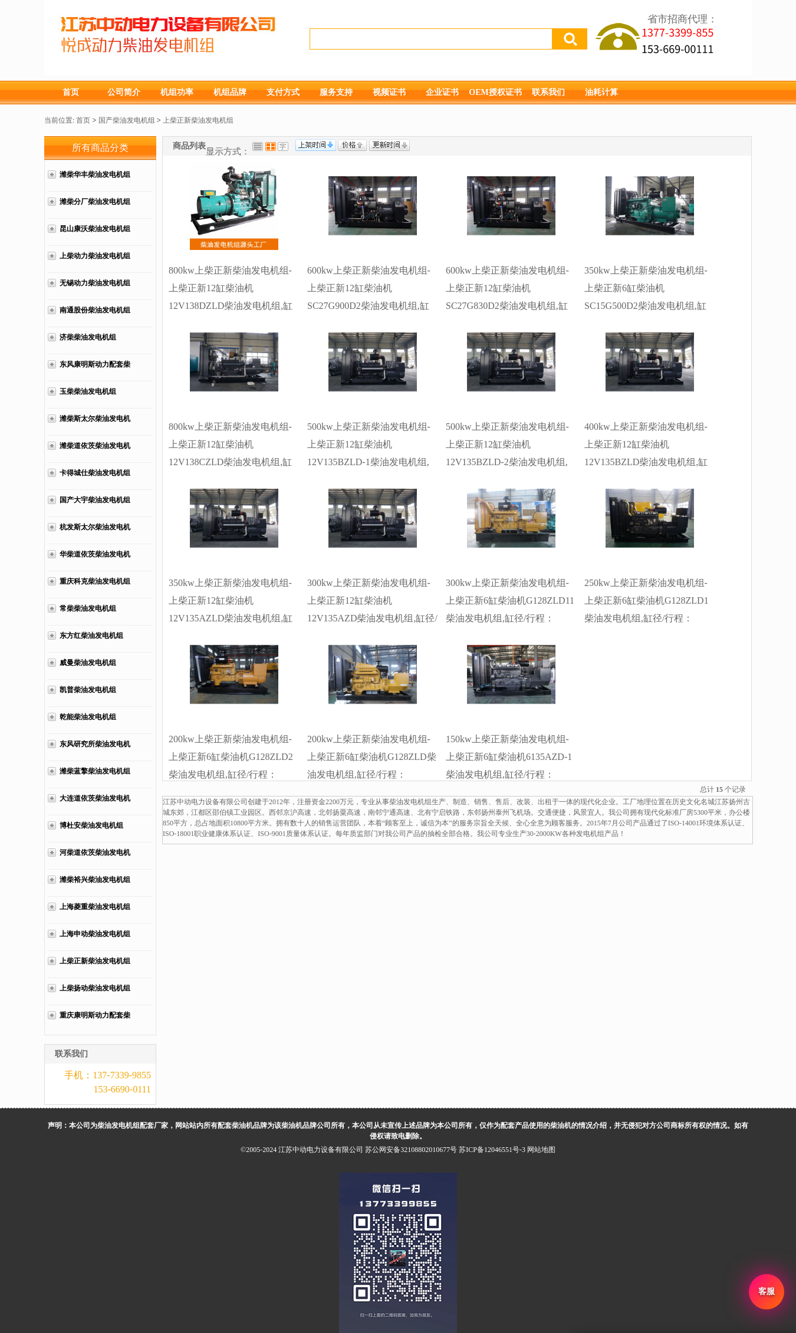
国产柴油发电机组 (126, 120)
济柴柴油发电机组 (88, 337)
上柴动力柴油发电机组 (95, 256)
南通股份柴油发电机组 (95, 310)
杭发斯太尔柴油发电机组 (95, 533)
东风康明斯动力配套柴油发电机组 (95, 370)
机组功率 (176, 92)
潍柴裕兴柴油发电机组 (95, 879)
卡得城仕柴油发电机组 (95, 473)
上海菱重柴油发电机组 (95, 907)
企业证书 (442, 92)
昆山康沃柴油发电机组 (95, 229)
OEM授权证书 (495, 92)
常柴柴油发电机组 (88, 608)
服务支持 (336, 92)
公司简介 (123, 92)
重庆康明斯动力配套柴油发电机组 (95, 1021)
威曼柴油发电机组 (88, 663)
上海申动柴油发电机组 (95, 934)
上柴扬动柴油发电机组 (95, 988)
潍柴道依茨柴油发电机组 (95, 452)
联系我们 (548, 92)
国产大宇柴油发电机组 (95, 500)
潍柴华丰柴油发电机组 (95, 174)
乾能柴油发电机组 (88, 717)
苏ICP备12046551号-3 (492, 1150)
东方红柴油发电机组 (91, 635)
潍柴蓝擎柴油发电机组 (95, 771)
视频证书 (389, 92)
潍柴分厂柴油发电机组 (95, 202)
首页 (71, 92)
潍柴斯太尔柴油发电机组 (95, 424)
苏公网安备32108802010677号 (411, 1150)
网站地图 (541, 1150)
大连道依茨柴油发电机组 (95, 804)
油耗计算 (601, 92)
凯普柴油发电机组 (88, 690)
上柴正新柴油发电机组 (198, 120)
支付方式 (283, 92)
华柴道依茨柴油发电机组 (95, 560)
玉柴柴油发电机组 (88, 391)
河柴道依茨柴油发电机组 (95, 858)
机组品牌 (229, 92)
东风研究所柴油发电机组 (95, 750)
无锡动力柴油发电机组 (95, 283)
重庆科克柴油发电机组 (95, 581)
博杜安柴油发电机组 (91, 825)
